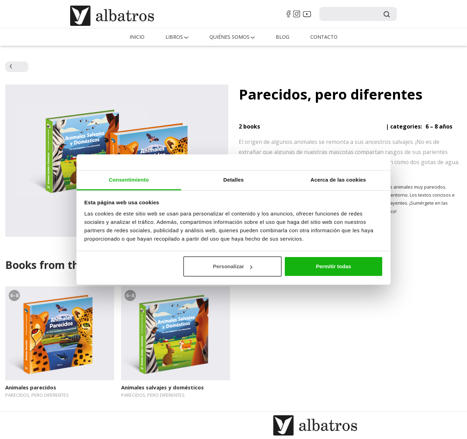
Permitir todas (333, 266)
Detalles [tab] (233, 180)
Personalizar (232, 266)
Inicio (136, 37)
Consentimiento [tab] (129, 180)
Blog (282, 37)
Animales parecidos (30, 387)
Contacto (324, 37)
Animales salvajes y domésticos (162, 387)
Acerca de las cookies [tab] (338, 180)
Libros (174, 37)
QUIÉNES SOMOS (229, 37)
